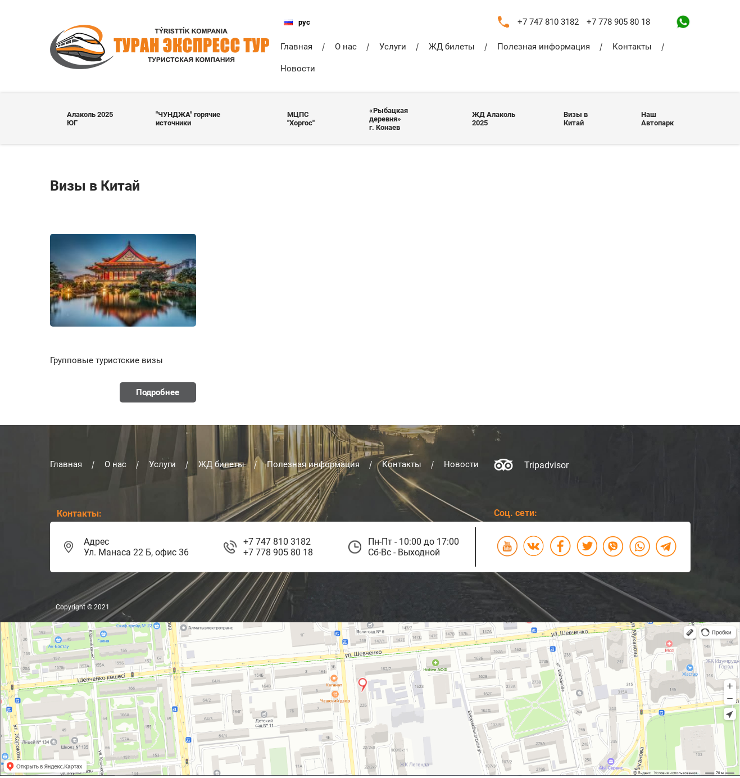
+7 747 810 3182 (548, 22)
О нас (346, 47)
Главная (296, 47)
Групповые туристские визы (106, 360)
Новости (297, 69)
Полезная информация (543, 47)
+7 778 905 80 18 (618, 22)
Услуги (392, 47)
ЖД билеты (452, 47)
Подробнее (157, 392)
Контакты (632, 47)
